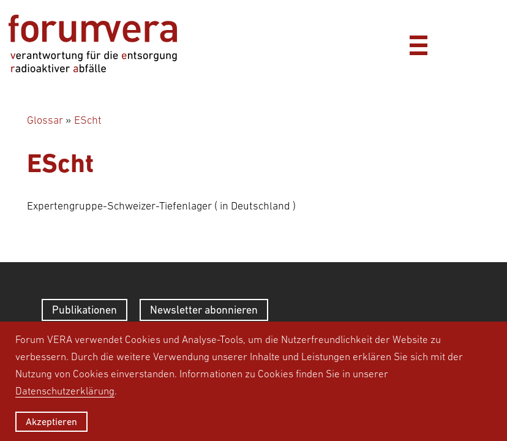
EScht (88, 120)
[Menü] (418, 43)
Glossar (45, 120)
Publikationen (84, 309)
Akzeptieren (51, 421)
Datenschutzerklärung (65, 391)
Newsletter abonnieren (204, 309)
